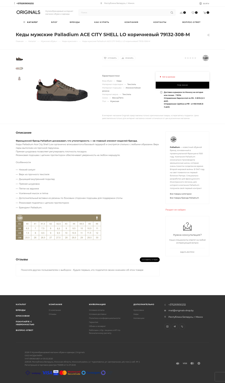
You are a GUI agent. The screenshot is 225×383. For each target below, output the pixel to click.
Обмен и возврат (97, 326)
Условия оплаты (96, 310)
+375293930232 (25, 3)
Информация (97, 304)
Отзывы (52, 314)
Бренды (21, 310)
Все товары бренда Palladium (184, 198)
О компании (55, 310)
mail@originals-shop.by (181, 310)
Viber (182, 326)
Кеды (135, 314)
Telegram (175, 326)
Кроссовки (23, 316)
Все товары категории (181, 194)
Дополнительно (143, 304)
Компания (55, 304)
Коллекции (138, 318)
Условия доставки (97, 314)
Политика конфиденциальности (104, 318)
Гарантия (93, 322)
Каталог (21, 304)
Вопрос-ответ (24, 330)
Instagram (167, 326)
